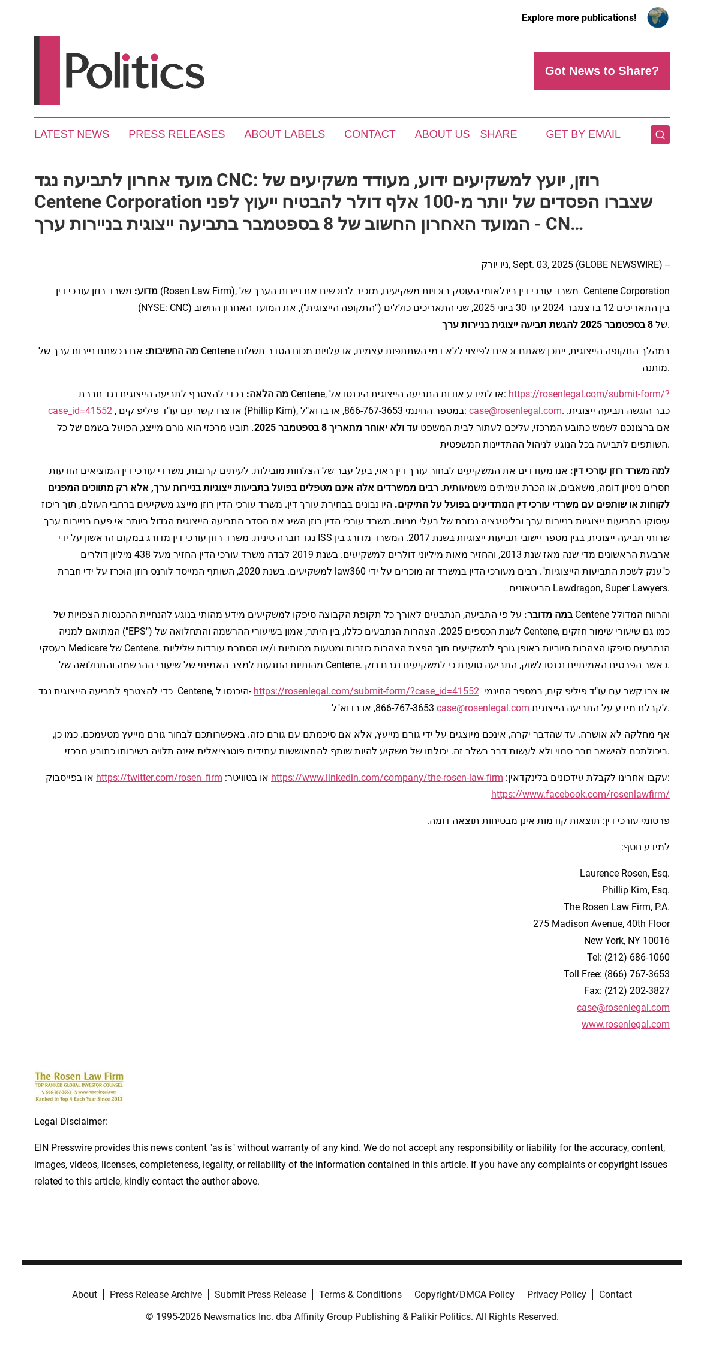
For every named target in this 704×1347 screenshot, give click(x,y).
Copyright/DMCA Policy (464, 1294)
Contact (370, 134)
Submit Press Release (260, 1294)
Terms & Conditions (360, 1294)
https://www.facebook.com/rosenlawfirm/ (580, 794)
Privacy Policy (556, 1294)
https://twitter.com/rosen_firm (159, 777)
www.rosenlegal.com (626, 1024)
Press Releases (176, 134)
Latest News (71, 134)
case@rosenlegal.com (623, 1007)
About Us (442, 134)
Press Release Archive (156, 1294)
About (84, 1294)
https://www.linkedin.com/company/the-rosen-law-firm (387, 777)
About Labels (284, 134)
